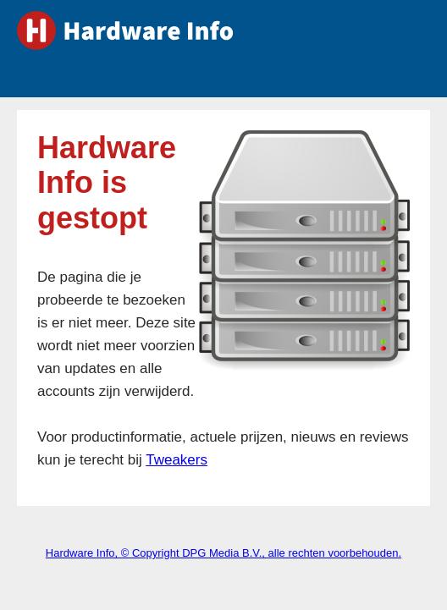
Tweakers (176, 460)
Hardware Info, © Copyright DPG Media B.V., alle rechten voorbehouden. (223, 553)
